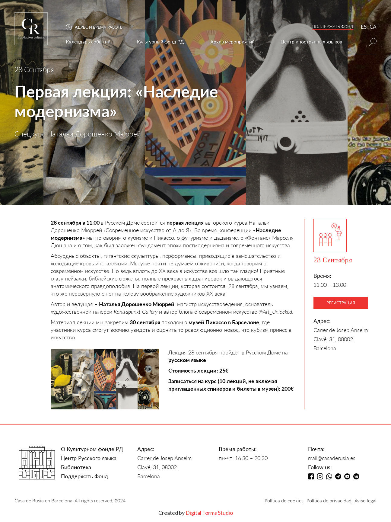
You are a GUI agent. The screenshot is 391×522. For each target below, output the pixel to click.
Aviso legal (365, 500)
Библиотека (76, 467)
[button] (98, 27)
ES (364, 27)
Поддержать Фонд (84, 476)
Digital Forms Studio (209, 512)
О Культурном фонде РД (92, 449)
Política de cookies (284, 500)
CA (373, 27)
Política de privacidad (329, 500)
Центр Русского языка (88, 458)
